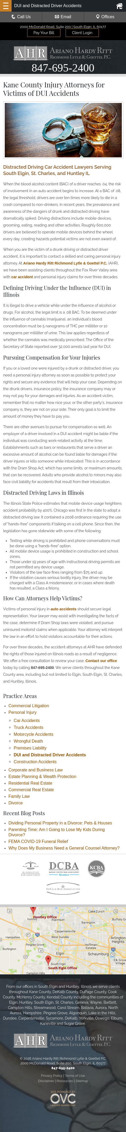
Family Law (19, 796)
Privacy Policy (51, 1076)
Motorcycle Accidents (33, 734)
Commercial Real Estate (31, 789)
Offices (105, 17)
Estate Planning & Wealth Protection (42, 776)
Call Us (21, 17)
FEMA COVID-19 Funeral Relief (38, 841)
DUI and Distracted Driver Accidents (50, 755)
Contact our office (101, 661)
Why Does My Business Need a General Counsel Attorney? (64, 848)
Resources (64, 1081)
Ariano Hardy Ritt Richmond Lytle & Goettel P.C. (65, 263)
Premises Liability (30, 748)
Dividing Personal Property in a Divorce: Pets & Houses (60, 823)
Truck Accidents (28, 727)
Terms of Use (75, 1076)
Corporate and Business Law (35, 770)
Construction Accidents (35, 762)
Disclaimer (46, 1081)
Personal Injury (22, 712)
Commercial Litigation (28, 706)
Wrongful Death (28, 741)
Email (63, 17)
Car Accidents (27, 720)
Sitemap (81, 1081)
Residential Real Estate (30, 783)
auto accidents (63, 609)
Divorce (15, 803)
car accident (22, 277)
